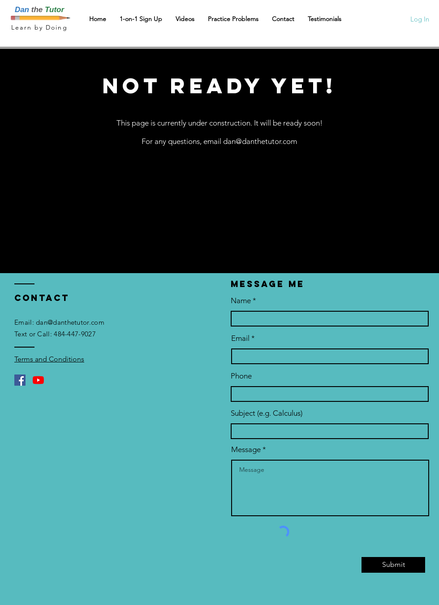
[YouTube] (38, 380)
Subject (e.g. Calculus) (266, 413)
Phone (241, 376)
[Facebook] (20, 380)
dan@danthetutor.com (260, 141)
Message (246, 449)
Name (241, 301)
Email (240, 338)
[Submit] (393, 565)
